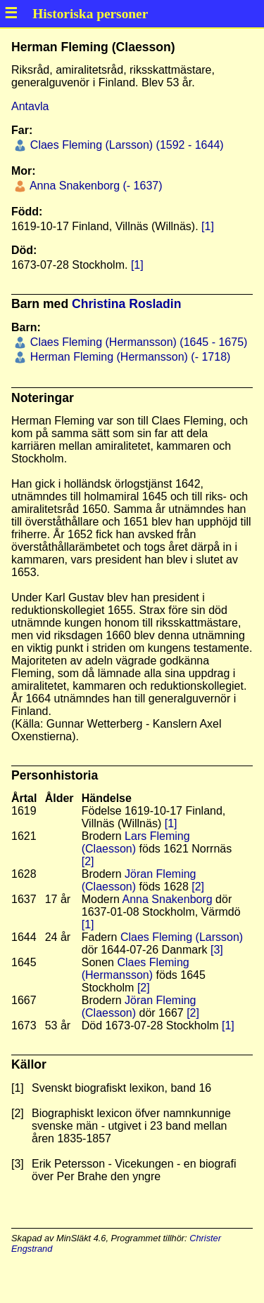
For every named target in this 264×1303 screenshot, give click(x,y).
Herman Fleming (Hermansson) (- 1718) (128, 357)
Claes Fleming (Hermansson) (135, 968)
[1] (207, 226)
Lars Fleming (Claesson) (136, 842)
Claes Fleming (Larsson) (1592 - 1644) (125, 145)
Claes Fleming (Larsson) (181, 937)
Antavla (30, 106)
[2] (88, 861)
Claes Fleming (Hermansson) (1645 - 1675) (137, 342)
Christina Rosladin (126, 304)
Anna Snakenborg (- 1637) (94, 186)
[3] (216, 950)
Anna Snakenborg (167, 899)
